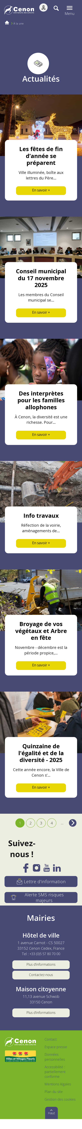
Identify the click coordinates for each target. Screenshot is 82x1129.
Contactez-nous (41, 983)
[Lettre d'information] (41, 888)
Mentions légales (58, 1094)
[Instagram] (36, 876)
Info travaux (41, 519)
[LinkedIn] (57, 877)
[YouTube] (47, 877)
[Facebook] (25, 877)
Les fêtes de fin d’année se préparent (41, 155)
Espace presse (56, 1056)
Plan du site (54, 1101)
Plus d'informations (41, 972)
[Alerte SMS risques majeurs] (41, 904)
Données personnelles (55, 1066)
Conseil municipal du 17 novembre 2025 (41, 279)
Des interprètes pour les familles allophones (41, 402)
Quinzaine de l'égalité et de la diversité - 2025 (41, 759)
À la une (19, 23)
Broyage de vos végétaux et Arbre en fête (41, 635)
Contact (51, 1049)
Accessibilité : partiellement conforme (55, 1082)
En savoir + (41, 190)
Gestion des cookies (60, 1109)
